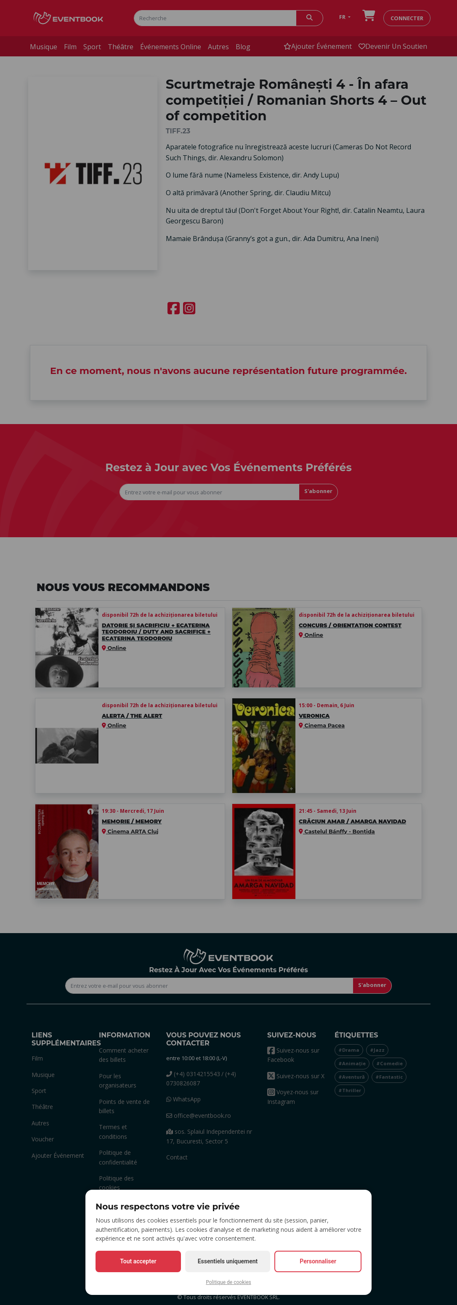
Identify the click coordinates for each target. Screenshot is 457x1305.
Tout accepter (138, 1261)
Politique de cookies (228, 1282)
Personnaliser (318, 1261)
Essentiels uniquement (228, 1261)
